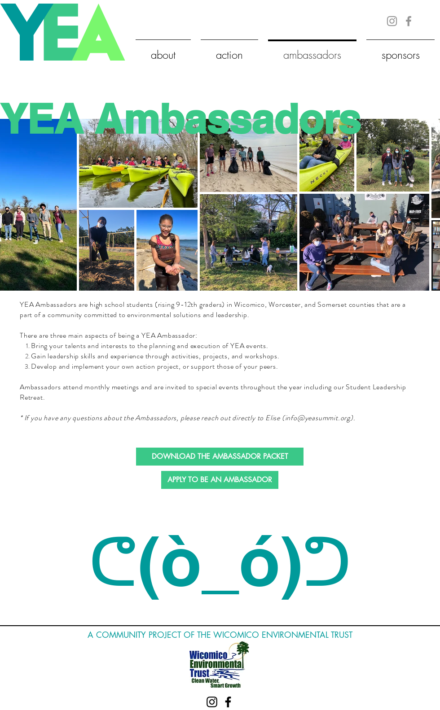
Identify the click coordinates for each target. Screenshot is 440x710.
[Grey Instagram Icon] (392, 21)
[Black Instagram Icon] (212, 702)
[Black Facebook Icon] (228, 702)
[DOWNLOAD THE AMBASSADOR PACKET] (220, 457)
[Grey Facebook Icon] (408, 21)
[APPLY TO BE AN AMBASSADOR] (219, 480)
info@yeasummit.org (317, 418)
